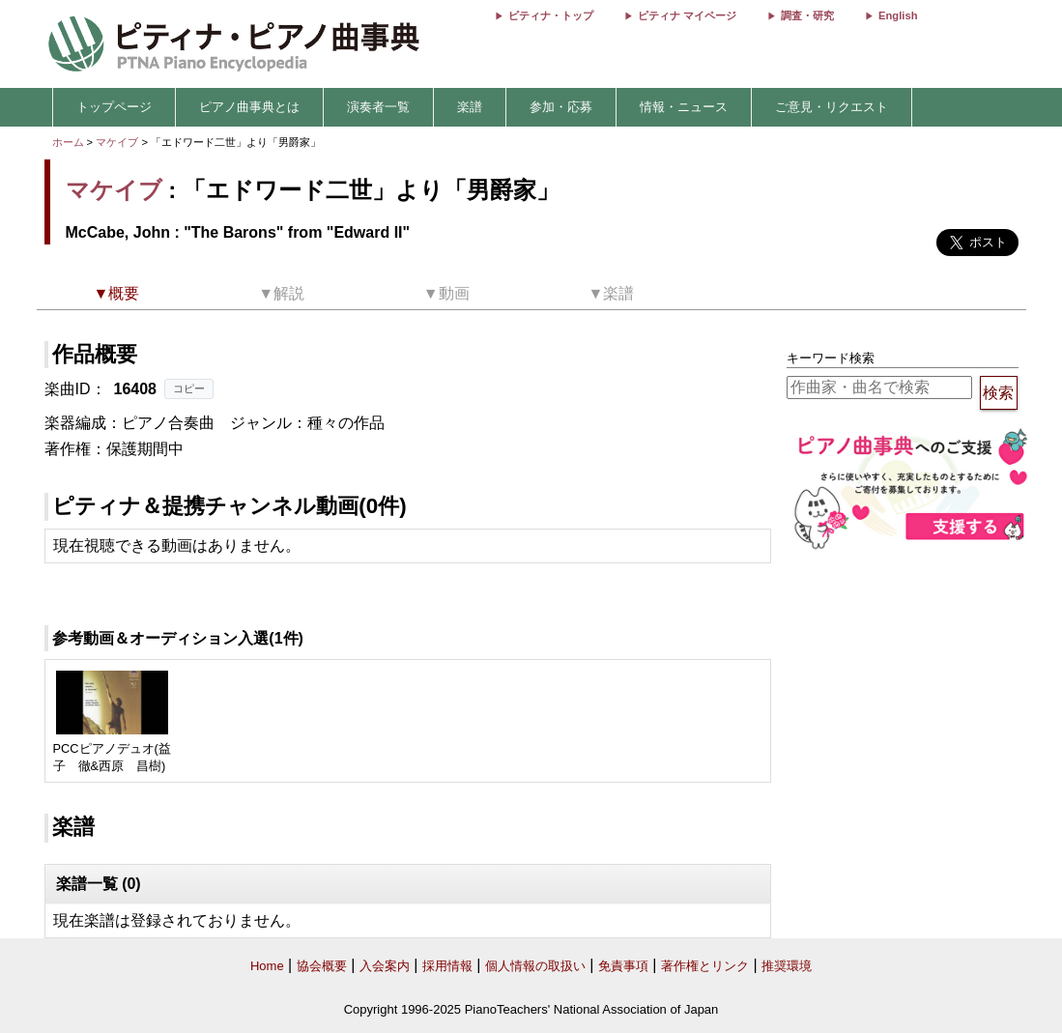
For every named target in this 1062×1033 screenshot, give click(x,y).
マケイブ (117, 142)
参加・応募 (561, 107)
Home (267, 966)
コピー (189, 388)
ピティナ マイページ (687, 15)
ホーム (68, 142)
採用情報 (447, 966)
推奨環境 (786, 966)
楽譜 (469, 107)
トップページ (114, 107)
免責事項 (623, 966)
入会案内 (384, 966)
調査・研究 (807, 15)
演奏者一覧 (378, 107)
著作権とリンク (705, 966)
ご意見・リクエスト (831, 107)
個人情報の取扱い (535, 966)
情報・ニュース (684, 107)
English (897, 15)
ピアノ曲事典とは (249, 107)
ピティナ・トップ (550, 15)
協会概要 (322, 966)
